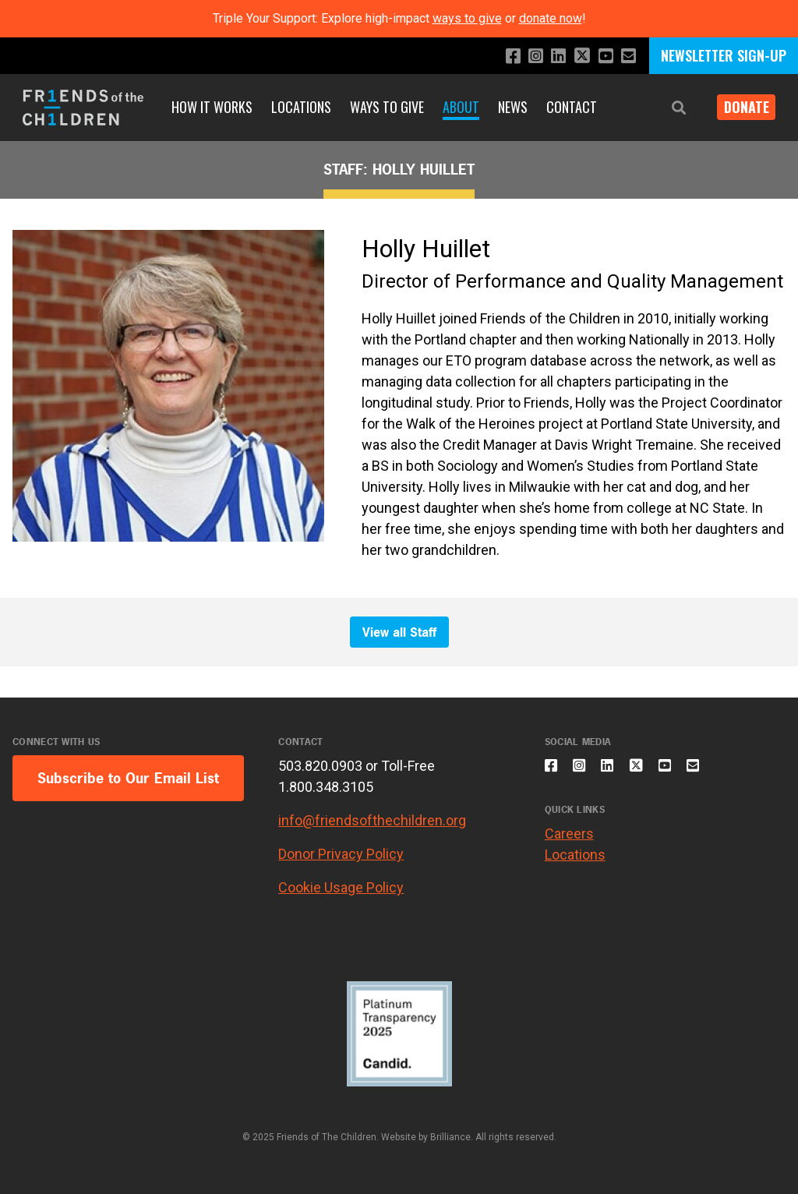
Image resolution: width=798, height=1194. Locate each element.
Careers (569, 843)
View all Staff (399, 632)
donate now (550, 18)
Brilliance (450, 1137)
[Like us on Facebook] (500, 56)
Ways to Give (387, 107)
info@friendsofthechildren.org (372, 820)
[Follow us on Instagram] (524, 56)
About (461, 107)
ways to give (467, 18)
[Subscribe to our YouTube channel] (602, 56)
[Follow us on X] (575, 57)
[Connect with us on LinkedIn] (549, 56)
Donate (740, 107)
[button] (667, 107)
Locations (301, 107)
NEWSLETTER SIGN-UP (723, 55)
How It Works (211, 107)
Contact (571, 107)
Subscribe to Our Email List (128, 778)
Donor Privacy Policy (341, 854)
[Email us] (627, 56)
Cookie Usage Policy (341, 887)
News (513, 107)
